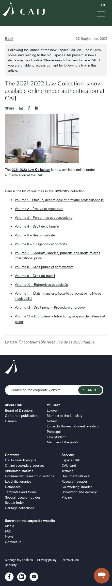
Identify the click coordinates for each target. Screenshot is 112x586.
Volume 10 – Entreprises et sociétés (41, 284)
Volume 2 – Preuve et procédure (39, 208)
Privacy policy (46, 560)
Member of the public (63, 441)
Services (68, 454)
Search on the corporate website (30, 520)
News (9, 536)
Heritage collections (19, 507)
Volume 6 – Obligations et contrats (41, 243)
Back (9, 38)
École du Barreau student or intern (73, 425)
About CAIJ (13, 404)
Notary (52, 420)
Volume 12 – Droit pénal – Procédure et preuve (50, 307)
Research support (75, 481)
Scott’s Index (14, 502)
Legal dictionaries (18, 481)
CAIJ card (69, 465)
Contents (12, 454)
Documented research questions (29, 475)
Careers (11, 420)
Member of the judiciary (64, 415)
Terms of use (70, 560)
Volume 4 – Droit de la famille (37, 226)
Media (9, 525)
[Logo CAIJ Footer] (11, 367)
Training (68, 470)
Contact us (13, 541)
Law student (56, 436)
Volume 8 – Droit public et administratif (44, 266)
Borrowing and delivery (79, 491)
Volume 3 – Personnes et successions (43, 217)
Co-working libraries (77, 486)
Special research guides (23, 497)
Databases (13, 486)
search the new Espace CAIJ (76, 59)
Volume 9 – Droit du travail (35, 275)
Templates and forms (21, 491)
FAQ (8, 531)
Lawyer (52, 410)
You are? (53, 404)
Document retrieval (76, 475)
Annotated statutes (19, 470)
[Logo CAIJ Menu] (23, 9)
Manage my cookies (19, 560)
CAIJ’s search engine (20, 459)
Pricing (67, 497)
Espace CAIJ (71, 459)
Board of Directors (19, 410)
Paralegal (54, 431)
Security (10, 565)
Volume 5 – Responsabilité (35, 234)
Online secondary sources (25, 465)
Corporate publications (22, 415)
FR (103, 4)
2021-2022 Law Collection (31, 169)
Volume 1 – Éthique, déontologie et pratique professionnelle (59, 199)
